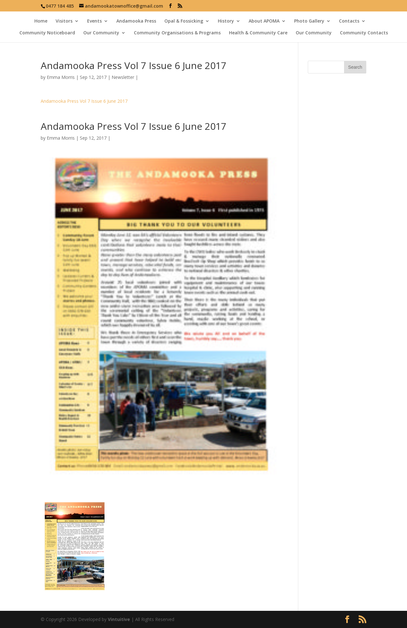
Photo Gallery (309, 21)
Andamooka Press (136, 21)
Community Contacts (364, 33)
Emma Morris (61, 77)
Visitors (64, 21)
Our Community (101, 33)
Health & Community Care (258, 33)
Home (40, 21)
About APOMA (264, 21)
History (226, 21)
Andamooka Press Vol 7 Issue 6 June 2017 (84, 101)
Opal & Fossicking (183, 21)
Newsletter (123, 77)
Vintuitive (119, 619)
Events (94, 21)
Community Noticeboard (47, 33)
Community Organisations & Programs (177, 33)
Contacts (349, 21)
